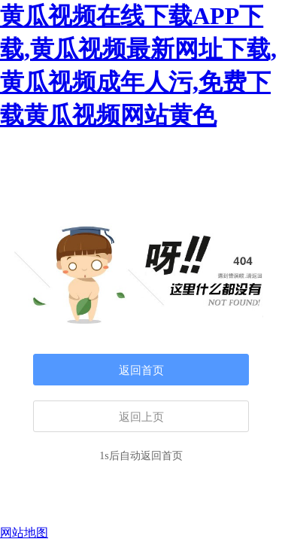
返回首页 (141, 370)
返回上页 (141, 417)
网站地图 (24, 532)
